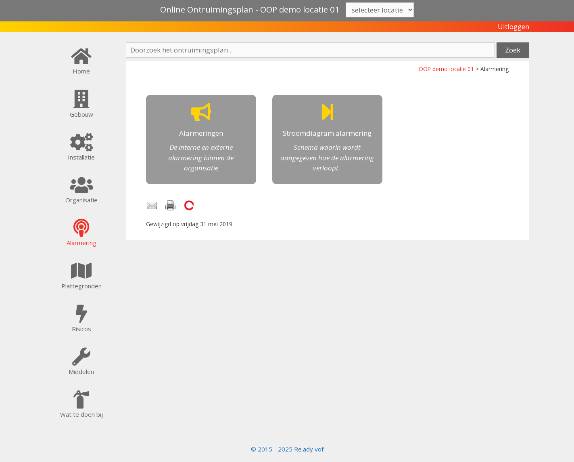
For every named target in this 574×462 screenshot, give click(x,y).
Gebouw (81, 114)
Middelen (81, 372)
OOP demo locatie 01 (446, 69)
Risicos (81, 329)
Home (81, 71)
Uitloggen (513, 26)
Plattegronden (81, 286)
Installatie (81, 157)
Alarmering (81, 243)
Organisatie (81, 200)
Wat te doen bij (81, 414)
